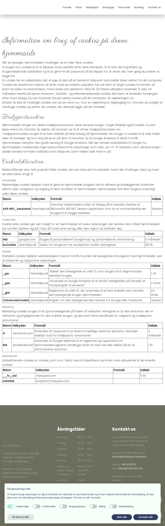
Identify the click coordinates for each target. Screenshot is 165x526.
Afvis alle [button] (122, 517)
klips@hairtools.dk (130, 468)
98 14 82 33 (129, 464)
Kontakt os (154, 7)
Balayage (108, 7)
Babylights (92, 7)
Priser (79, 7)
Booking (139, 7)
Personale (124, 7)
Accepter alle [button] (146, 517)
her (132, 98)
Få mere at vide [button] (20, 517)
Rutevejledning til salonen (129, 456)
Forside (67, 7)
